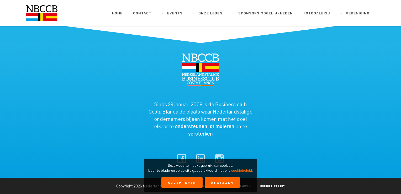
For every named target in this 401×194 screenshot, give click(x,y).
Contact (142, 13)
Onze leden (210, 13)
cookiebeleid (241, 170)
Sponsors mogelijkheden (265, 13)
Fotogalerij (316, 13)
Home (117, 13)
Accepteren (182, 182)
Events (175, 13)
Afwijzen (222, 182)
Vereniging (358, 13)
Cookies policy (272, 186)
